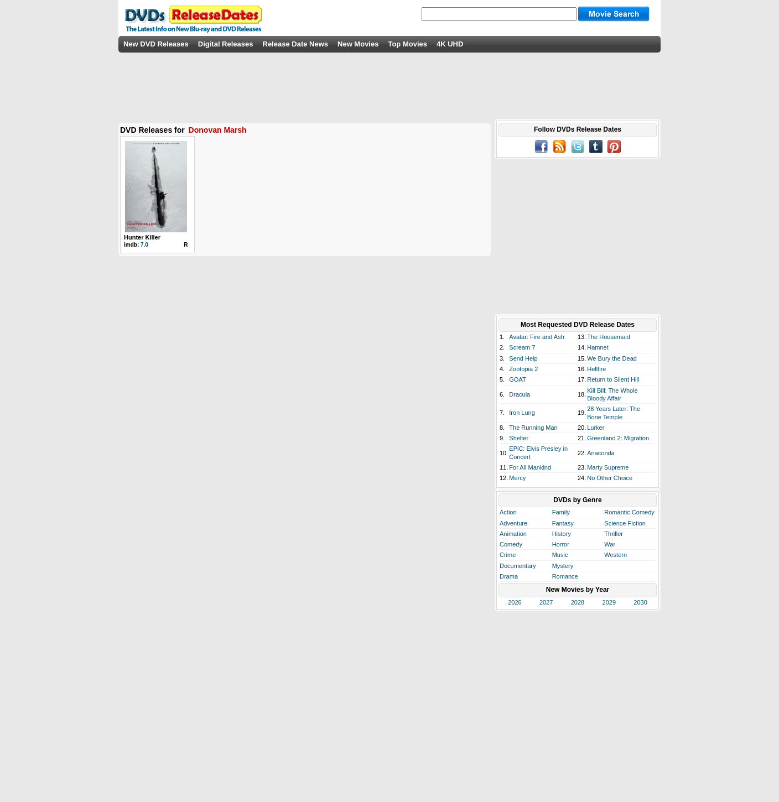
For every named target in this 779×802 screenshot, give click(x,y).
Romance (565, 576)
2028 (577, 602)
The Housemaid (608, 337)
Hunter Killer (142, 237)
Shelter (518, 438)
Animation (513, 533)
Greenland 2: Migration (618, 438)
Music (560, 554)
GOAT (517, 379)
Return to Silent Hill (613, 379)
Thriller (613, 533)
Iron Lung (521, 412)
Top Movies (407, 44)
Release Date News (296, 44)
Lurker (595, 427)
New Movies (357, 44)
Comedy (511, 544)
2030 (640, 602)
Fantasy (563, 523)
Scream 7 (522, 347)
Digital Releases (225, 44)
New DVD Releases (156, 44)
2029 (609, 602)
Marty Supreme (608, 467)
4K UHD (450, 44)
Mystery (563, 566)
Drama (509, 576)
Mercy (517, 478)
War (609, 544)
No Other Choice (609, 478)
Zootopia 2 (523, 369)
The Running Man (533, 427)
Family (561, 512)
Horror (560, 544)
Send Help (523, 358)
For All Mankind (530, 467)
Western (615, 554)
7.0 (144, 245)
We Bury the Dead (612, 358)
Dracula (519, 394)
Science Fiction (625, 523)
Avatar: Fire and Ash (536, 337)
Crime (508, 554)
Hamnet (598, 347)
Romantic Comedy (629, 512)
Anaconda (601, 453)
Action (508, 512)
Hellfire (596, 369)
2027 (546, 602)
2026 (514, 602)
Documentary (518, 566)
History (561, 533)
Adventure (513, 523)
